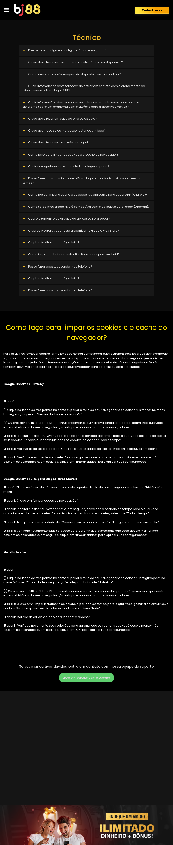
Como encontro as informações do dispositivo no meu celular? (72, 74)
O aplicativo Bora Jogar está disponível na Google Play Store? (71, 230)
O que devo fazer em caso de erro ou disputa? (60, 118)
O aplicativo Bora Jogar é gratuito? (51, 242)
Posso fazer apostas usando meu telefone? (57, 266)
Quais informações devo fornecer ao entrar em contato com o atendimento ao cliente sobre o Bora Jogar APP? (84, 88)
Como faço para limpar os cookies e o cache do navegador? (70, 154)
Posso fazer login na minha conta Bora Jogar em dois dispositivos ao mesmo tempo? (82, 180)
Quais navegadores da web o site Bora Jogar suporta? (66, 166)
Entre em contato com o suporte (86, 678)
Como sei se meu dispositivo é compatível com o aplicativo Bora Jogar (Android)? (86, 207)
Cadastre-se (152, 10)
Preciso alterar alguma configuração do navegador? (64, 50)
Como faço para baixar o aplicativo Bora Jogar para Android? (71, 254)
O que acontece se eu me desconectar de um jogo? (64, 130)
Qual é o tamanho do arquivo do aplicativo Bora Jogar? (66, 219)
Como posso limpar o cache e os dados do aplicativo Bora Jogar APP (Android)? (85, 194)
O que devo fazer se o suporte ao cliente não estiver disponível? (73, 62)
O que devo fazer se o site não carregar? (56, 142)
